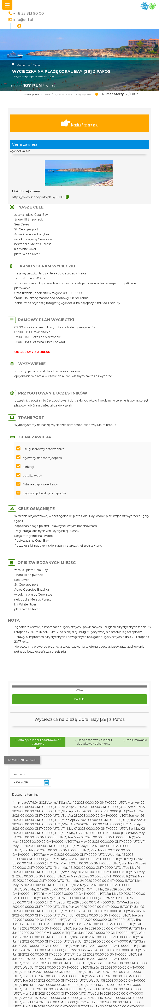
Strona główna (31, 94)
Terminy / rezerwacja (79, 123)
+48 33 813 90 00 (28, 13)
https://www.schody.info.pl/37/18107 (38, 197)
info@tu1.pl (23, 19)
